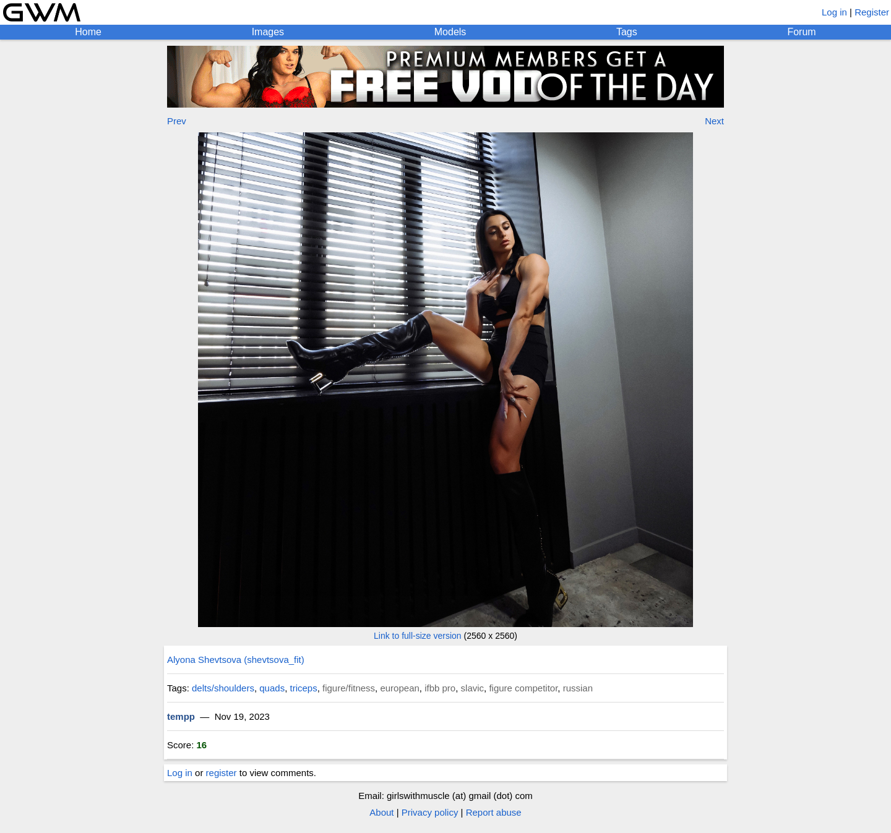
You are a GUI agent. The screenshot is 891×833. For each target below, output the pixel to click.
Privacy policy (430, 812)
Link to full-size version (418, 636)
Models (450, 32)
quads (272, 688)
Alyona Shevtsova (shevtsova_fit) (235, 659)
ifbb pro (439, 688)
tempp (181, 716)
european (399, 688)
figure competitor (523, 688)
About (381, 812)
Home (88, 32)
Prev (176, 121)
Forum (801, 32)
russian (578, 688)
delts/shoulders (223, 688)
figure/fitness (348, 688)
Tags (626, 32)
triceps (303, 688)
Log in (834, 12)
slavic (472, 688)
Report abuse (494, 812)
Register (871, 12)
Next (714, 121)
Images (268, 32)
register (221, 772)
